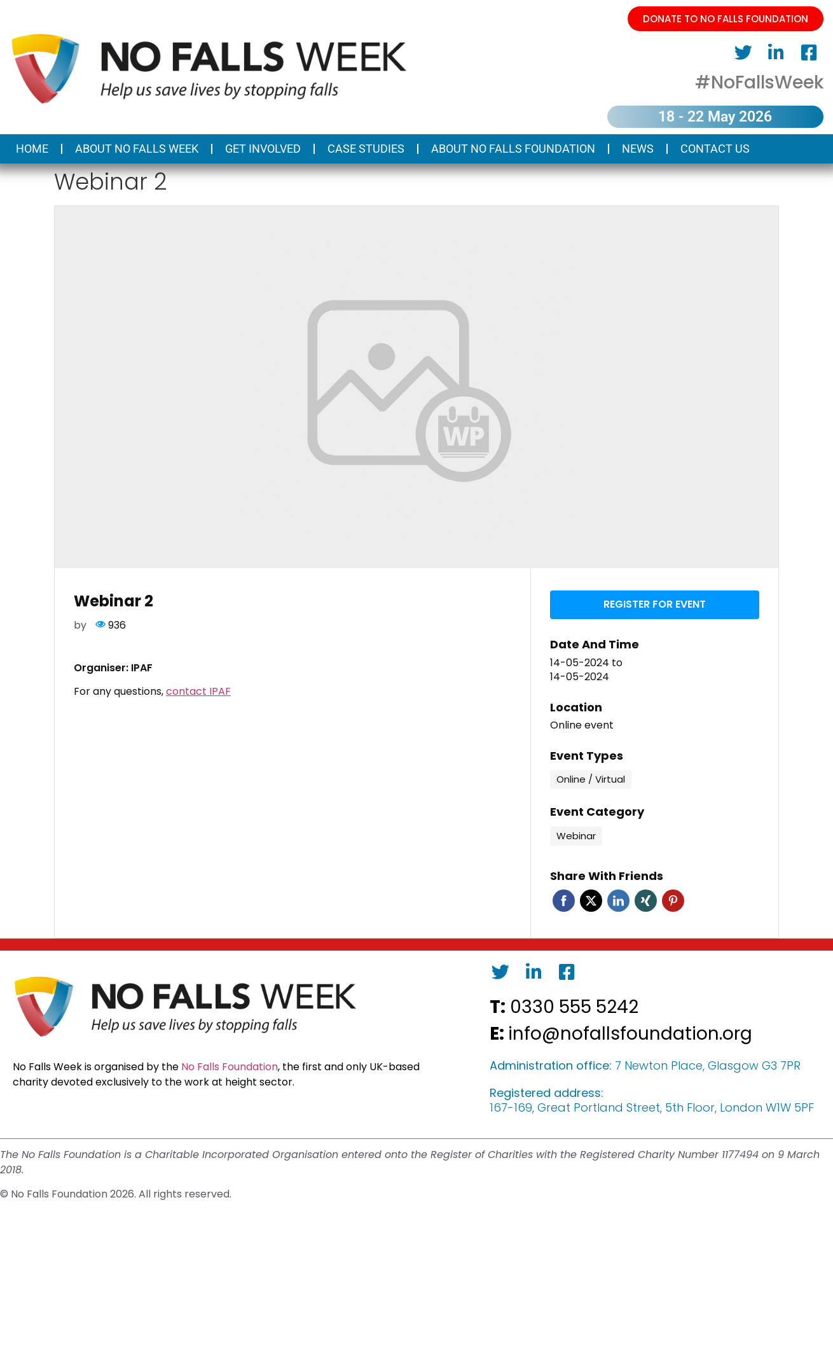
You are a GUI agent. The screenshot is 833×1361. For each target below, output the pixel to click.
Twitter (591, 899)
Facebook (564, 899)
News (638, 148)
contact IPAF (198, 691)
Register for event (654, 603)
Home (32, 148)
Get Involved (263, 148)
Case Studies (365, 148)
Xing (646, 899)
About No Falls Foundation (513, 148)
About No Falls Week (136, 148)
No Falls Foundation (229, 1065)
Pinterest (673, 899)
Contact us (715, 148)
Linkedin (618, 899)
